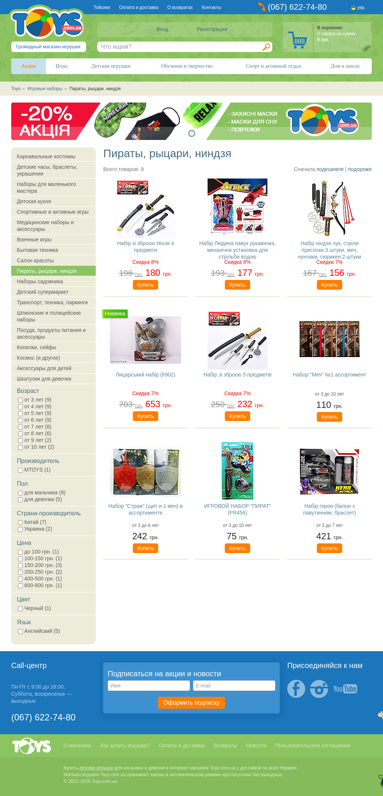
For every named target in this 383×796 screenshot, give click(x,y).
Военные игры (34, 240)
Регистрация (212, 29)
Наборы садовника (40, 281)
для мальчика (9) (41, 492)
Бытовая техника (37, 250)
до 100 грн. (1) (38, 552)
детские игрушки (96, 768)
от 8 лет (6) (34, 433)
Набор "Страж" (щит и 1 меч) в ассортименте (145, 509)
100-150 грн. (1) (40, 558)
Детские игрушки (111, 66)
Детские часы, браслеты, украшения (47, 170)
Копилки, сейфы (36, 347)
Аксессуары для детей (44, 368)
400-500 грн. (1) (40, 579)
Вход (162, 29)
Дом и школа (345, 66)
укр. (361, 7)
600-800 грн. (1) (40, 585)
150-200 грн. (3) (40, 565)
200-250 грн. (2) (40, 572)
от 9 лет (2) (34, 440)
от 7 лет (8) (34, 427)
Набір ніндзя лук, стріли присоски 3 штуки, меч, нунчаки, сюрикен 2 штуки (329, 249)
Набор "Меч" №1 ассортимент (329, 375)
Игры (62, 66)
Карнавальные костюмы (46, 156)
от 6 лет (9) (34, 420)
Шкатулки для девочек (44, 379)
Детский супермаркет (42, 292)
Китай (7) (32, 522)
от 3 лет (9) (34, 400)
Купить (145, 285)
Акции (28, 66)
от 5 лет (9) (34, 413)
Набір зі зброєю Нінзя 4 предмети (145, 246)
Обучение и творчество (186, 66)
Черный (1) (34, 608)
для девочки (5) (40, 499)
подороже (360, 169)
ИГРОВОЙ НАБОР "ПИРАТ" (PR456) (237, 509)
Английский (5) (39, 631)
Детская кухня (34, 201)
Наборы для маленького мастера (46, 187)
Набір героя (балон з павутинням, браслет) (329, 509)
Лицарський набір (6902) (145, 375)
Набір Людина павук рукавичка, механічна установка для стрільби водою (237, 249)
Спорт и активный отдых (273, 66)
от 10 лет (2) (36, 447)
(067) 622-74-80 (297, 7)
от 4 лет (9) (34, 406)
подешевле (330, 169)
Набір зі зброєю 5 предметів (237, 375)
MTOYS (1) (34, 470)
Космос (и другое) (38, 358)
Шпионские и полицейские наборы (49, 316)
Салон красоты (35, 260)
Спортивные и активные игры (53, 212)
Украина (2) (35, 529)
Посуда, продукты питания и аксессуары (51, 333)
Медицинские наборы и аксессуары (45, 225)
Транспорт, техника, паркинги (52, 302)
